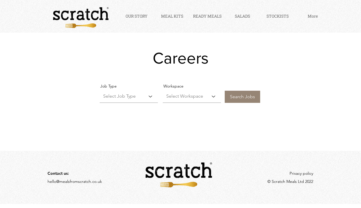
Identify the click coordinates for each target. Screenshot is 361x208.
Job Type (108, 86)
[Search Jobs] (242, 97)
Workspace (173, 86)
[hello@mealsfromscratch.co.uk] (77, 182)
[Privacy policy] (299, 173)
